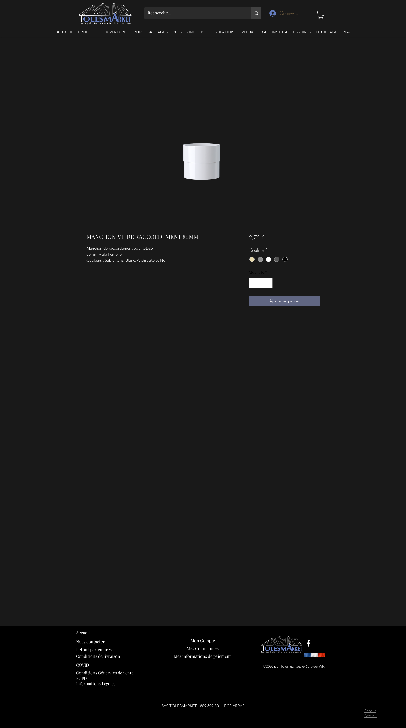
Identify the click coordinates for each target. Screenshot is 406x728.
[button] (321, 15)
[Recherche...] (194, 13)
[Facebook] (308, 643)
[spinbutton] (260, 283)
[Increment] (268, 283)
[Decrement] (253, 283)
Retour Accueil (370, 713)
